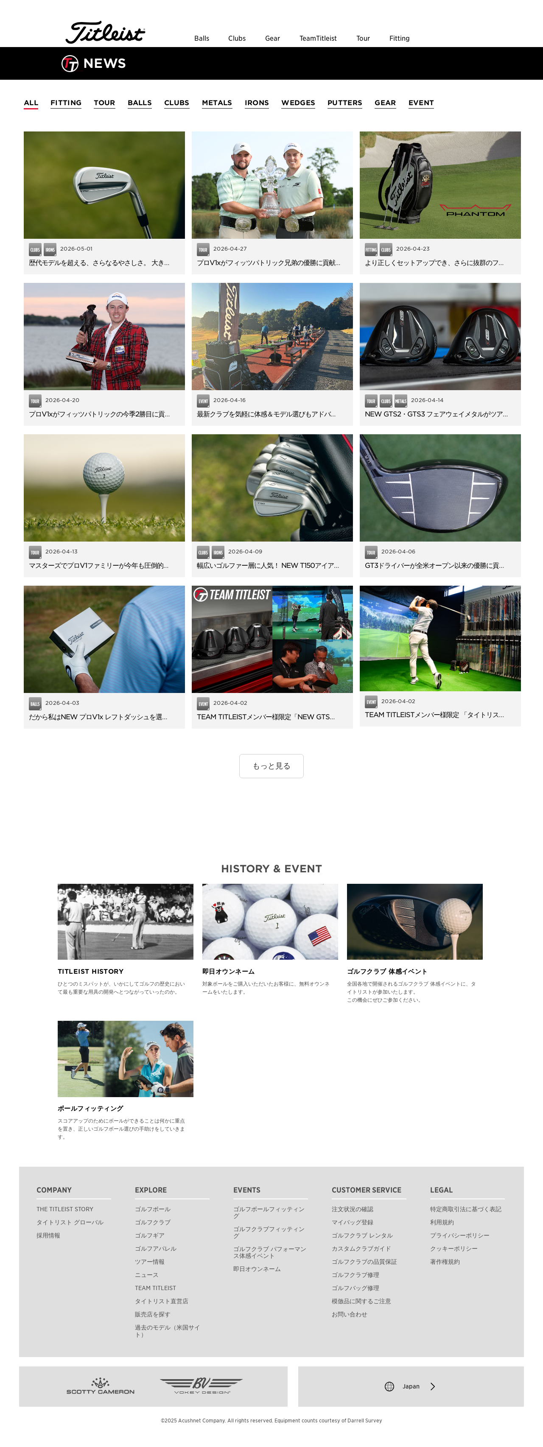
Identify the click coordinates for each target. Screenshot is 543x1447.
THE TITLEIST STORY (64, 1209)
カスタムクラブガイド (361, 1248)
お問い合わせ (349, 1314)
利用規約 (442, 1222)
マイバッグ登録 (352, 1222)
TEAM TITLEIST (155, 1288)
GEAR (385, 103)
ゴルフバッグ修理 (355, 1288)
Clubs (237, 38)
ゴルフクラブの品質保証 (364, 1261)
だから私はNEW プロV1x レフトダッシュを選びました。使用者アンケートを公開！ (149, 717)
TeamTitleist (318, 38)
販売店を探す (153, 1314)
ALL (31, 103)
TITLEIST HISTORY (90, 971)
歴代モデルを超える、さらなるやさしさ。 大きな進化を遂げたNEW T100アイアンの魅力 (158, 263)
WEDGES (298, 103)
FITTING (65, 103)
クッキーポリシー (454, 1248)
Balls (201, 38)
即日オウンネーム (228, 971)
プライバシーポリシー (460, 1235)
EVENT (421, 103)
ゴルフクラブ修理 (355, 1274)
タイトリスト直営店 (161, 1301)
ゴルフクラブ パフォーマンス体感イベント (269, 1252)
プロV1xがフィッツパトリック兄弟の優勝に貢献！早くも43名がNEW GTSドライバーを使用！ (334, 263)
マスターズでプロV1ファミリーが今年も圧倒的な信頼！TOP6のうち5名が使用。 (145, 565)
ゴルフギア (150, 1235)
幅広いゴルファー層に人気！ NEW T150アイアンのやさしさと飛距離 (297, 565)
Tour (363, 38)
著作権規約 (445, 1261)
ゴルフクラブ (153, 1222)
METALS (217, 103)
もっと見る (271, 765)
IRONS (257, 103)
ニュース (147, 1274)
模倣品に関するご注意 (361, 1301)
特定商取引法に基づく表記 (465, 1209)
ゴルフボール (153, 1209)
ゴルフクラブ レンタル (362, 1235)
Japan (411, 1386)
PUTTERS (344, 103)
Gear (272, 38)
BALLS (140, 103)
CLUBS (177, 103)
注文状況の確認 (352, 1209)
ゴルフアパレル (155, 1248)
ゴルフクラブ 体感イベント (387, 971)
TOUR (104, 103)
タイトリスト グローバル (70, 1222)
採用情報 (48, 1235)
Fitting (399, 38)
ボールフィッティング (90, 1108)
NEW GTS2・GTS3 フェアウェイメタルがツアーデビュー (450, 414)
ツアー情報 (150, 1261)
